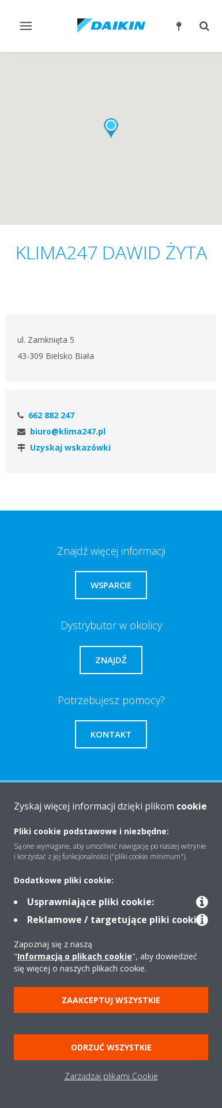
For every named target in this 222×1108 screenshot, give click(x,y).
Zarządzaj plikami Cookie (111, 1076)
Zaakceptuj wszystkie (111, 999)
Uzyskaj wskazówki (70, 447)
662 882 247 (51, 415)
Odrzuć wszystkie (111, 1047)
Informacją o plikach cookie (74, 956)
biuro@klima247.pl (68, 431)
